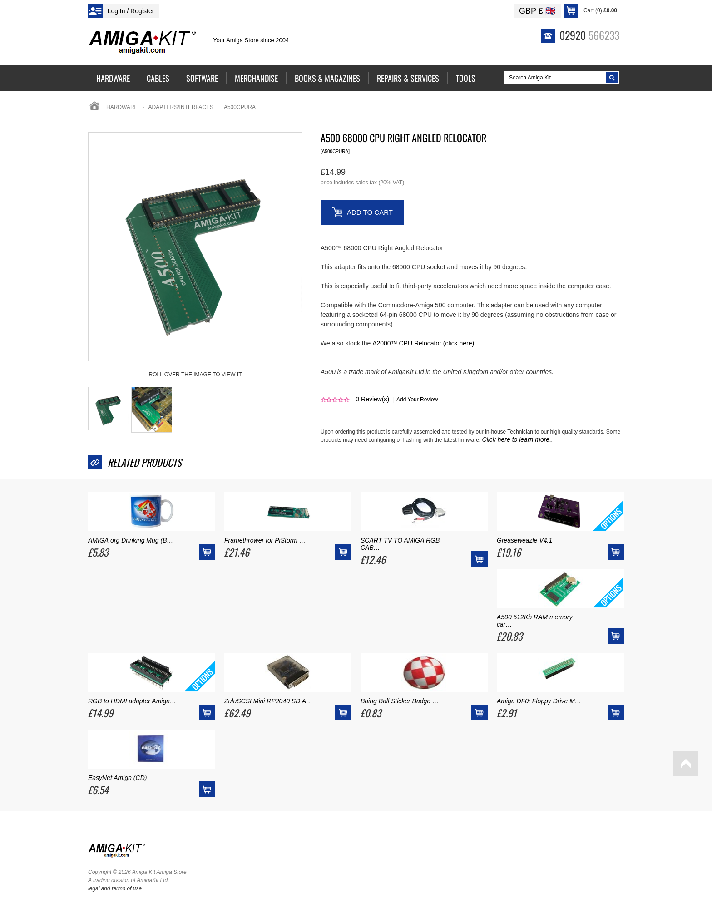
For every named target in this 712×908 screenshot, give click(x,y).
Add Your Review (417, 399)
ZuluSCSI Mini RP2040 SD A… (268, 701)
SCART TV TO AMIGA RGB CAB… (400, 544)
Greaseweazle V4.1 (524, 540)
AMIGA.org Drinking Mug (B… (130, 540)
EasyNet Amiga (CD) (117, 777)
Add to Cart (370, 212)
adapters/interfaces (180, 107)
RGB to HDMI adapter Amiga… (132, 701)
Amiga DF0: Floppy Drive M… (539, 701)
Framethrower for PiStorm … (265, 540)
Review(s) (372, 399)
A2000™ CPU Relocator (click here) (423, 343)
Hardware (122, 107)
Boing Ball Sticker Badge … (400, 701)
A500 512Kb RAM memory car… (535, 620)
